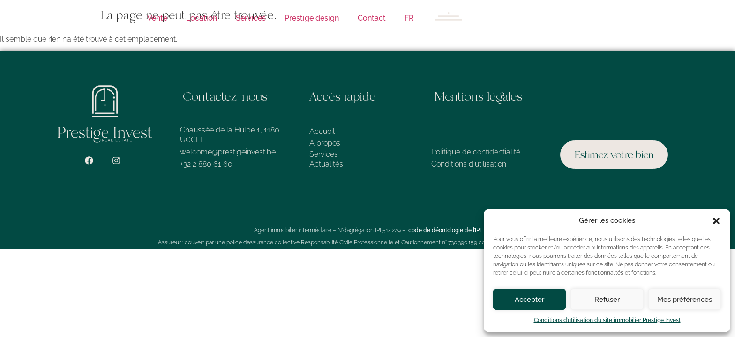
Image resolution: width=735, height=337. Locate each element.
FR (409, 18)
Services (251, 18)
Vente (157, 18)
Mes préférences (684, 299)
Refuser (607, 299)
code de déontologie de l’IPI (444, 230)
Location (201, 18)
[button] (716, 221)
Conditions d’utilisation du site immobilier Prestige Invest (607, 320)
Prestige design (312, 18)
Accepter (529, 299)
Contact (372, 18)
